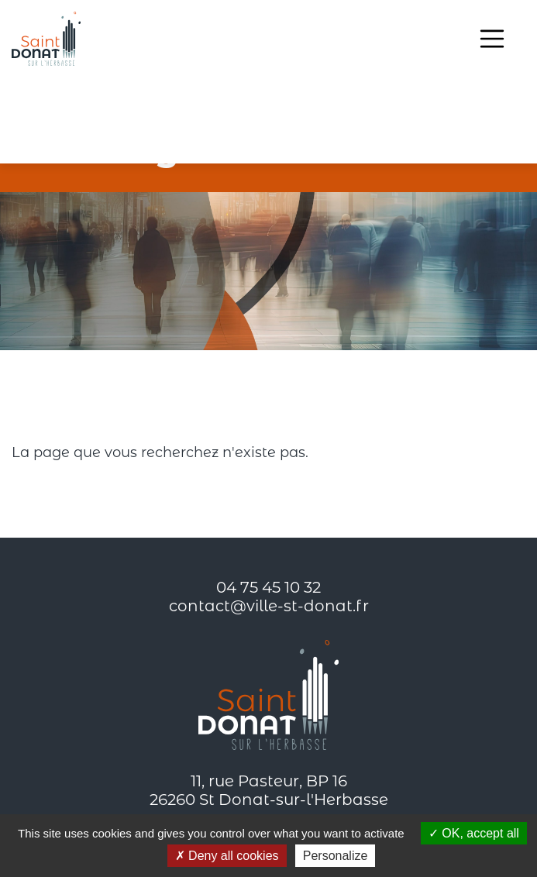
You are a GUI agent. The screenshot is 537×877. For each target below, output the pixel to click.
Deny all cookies (227, 855)
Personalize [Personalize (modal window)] (335, 855)
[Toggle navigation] (492, 38)
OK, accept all (474, 833)
